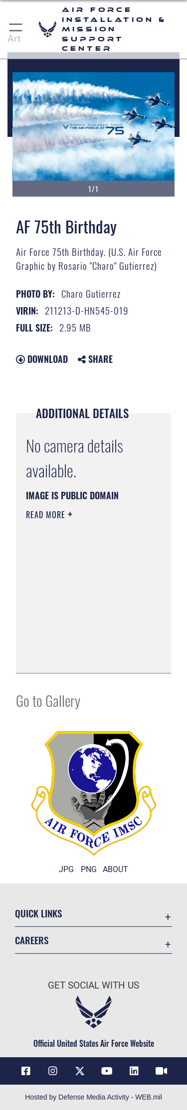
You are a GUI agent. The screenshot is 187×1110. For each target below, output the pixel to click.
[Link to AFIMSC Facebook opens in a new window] (25, 1071)
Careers (31, 940)
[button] (16, 29)
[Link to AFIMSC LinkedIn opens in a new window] (134, 1071)
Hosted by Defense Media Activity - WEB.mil (93, 1097)
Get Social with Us (93, 985)
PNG (89, 869)
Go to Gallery (48, 700)
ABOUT (115, 869)
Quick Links (38, 913)
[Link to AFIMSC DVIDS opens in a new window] (161, 1071)
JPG (66, 869)
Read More (47, 515)
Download (42, 358)
